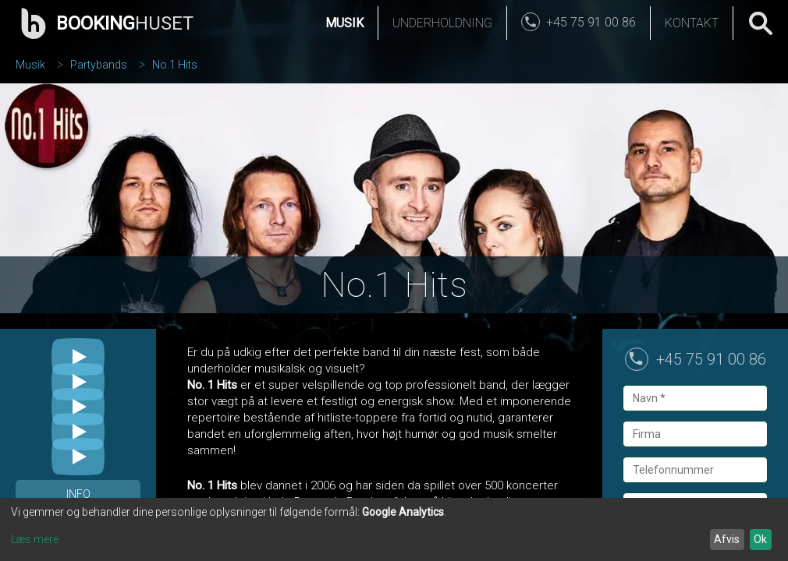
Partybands (98, 64)
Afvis (727, 539)
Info (78, 494)
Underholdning (442, 23)
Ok (760, 539)
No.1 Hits (174, 64)
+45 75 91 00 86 (711, 359)
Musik (344, 23)
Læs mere (35, 539)
